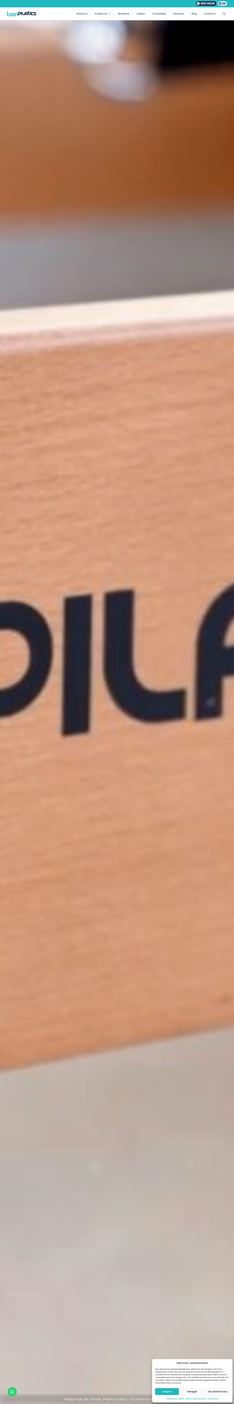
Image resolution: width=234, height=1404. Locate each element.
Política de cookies (175, 1398)
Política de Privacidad (196, 1398)
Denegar (192, 1391)
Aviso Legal (213, 1398)
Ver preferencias (217, 1391)
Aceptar (167, 1391)
